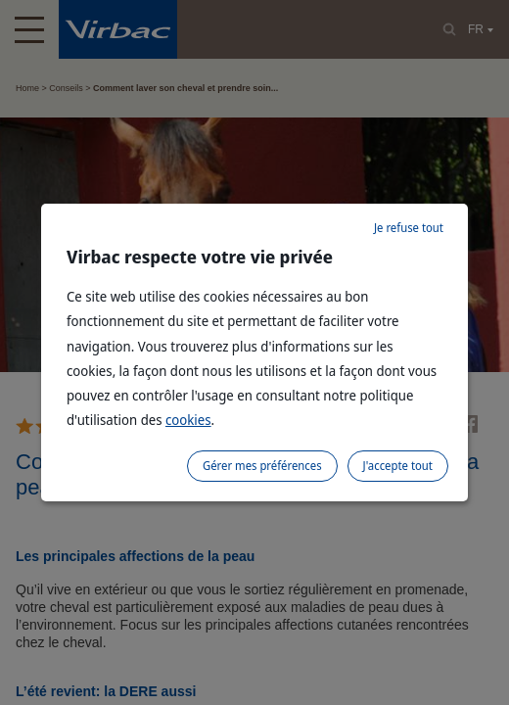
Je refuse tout (408, 227)
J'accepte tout (398, 465)
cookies (188, 419)
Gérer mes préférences (262, 465)
